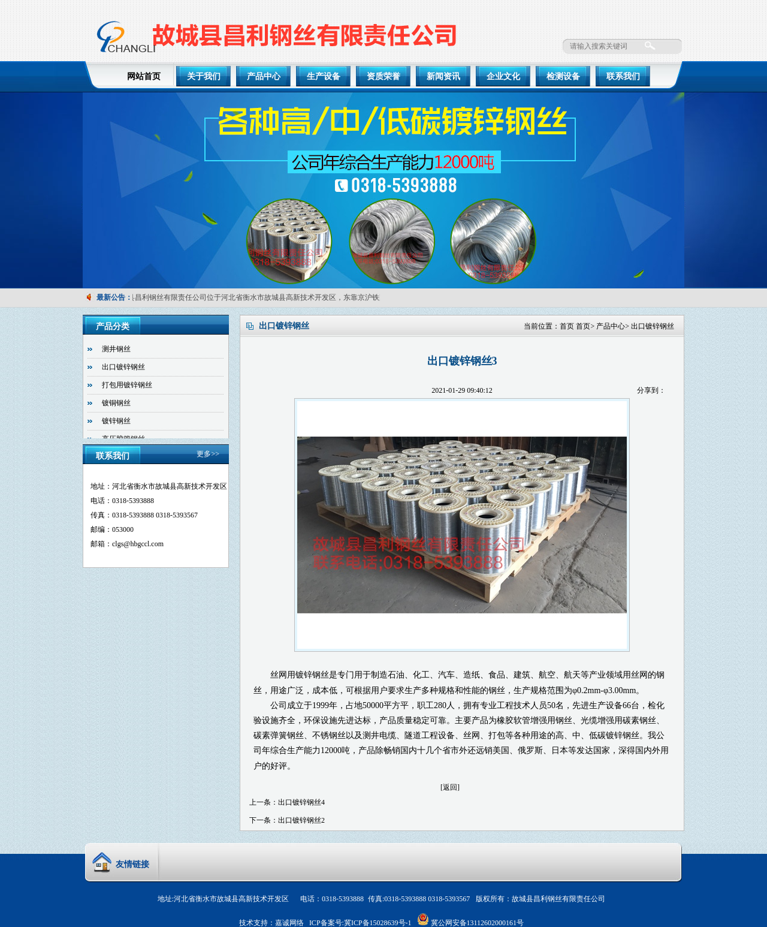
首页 (567, 326)
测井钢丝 (116, 349)
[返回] (450, 787)
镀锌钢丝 (116, 421)
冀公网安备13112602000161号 (477, 923)
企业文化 (503, 76)
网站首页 (144, 76)
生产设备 (323, 76)
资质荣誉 (383, 76)
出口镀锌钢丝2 (301, 820)
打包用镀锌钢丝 (127, 385)
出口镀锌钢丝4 (301, 802)
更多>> (208, 454)
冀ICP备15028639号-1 (378, 923)
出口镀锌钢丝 (652, 326)
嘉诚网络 (289, 923)
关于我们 (204, 76)
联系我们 (623, 76)
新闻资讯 (443, 76)
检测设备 (563, 76)
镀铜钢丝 (116, 403)
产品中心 (263, 76)
